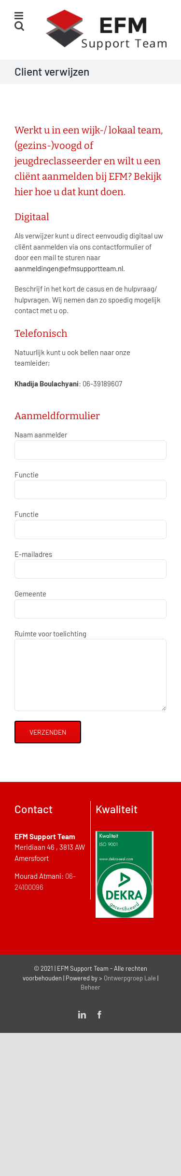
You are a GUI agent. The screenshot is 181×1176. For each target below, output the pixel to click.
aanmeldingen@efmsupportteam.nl (68, 268)
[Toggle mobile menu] (19, 16)
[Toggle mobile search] (19, 26)
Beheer (90, 987)
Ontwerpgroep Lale (130, 978)
